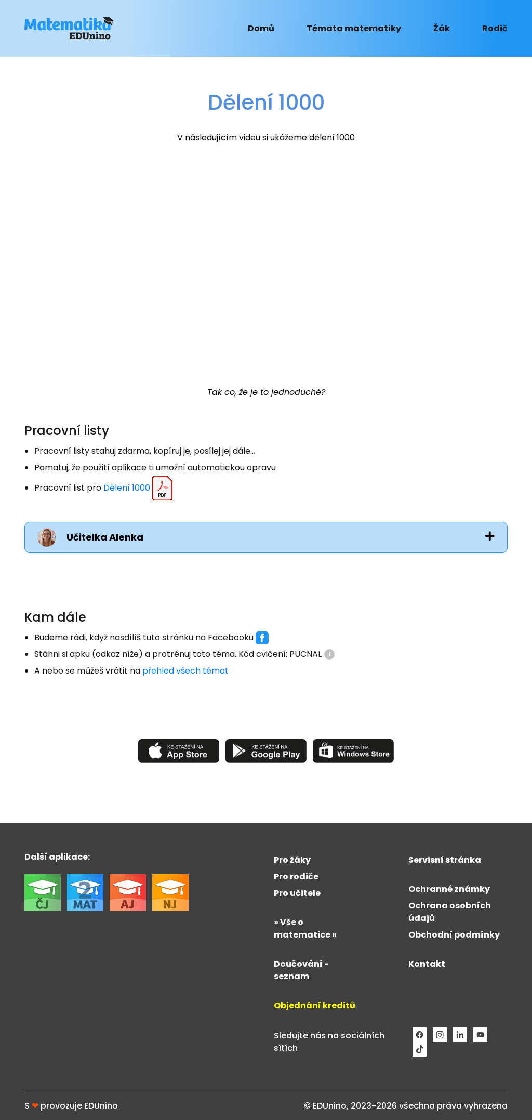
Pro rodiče (296, 876)
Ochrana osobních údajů (449, 912)
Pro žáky (292, 860)
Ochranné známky (449, 889)
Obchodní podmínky (454, 935)
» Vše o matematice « (305, 928)
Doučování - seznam (301, 970)
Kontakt (426, 964)
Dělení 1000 (139, 488)
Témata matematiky (354, 28)
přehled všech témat (185, 671)
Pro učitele (297, 893)
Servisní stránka (444, 860)
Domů (261, 28)
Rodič (495, 28)
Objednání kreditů (314, 1005)
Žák (441, 28)
